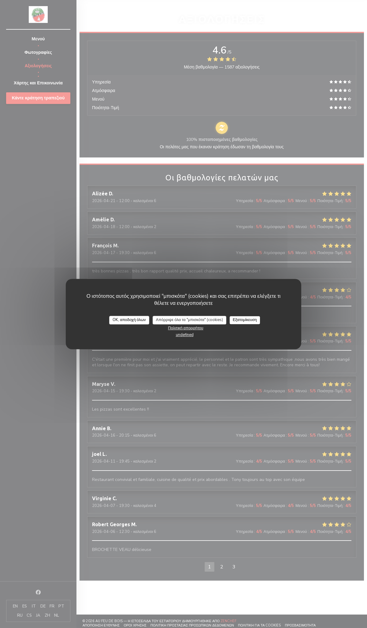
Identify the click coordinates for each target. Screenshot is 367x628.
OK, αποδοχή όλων (129, 320)
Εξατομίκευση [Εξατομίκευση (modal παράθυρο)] (245, 320)
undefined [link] (185, 335)
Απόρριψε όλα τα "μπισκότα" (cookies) (189, 320)
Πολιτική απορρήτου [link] (185, 328)
